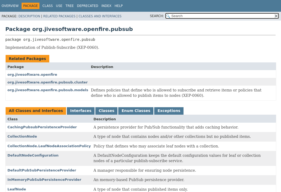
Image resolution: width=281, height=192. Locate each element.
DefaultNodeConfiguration (33, 155)
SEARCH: (157, 16)
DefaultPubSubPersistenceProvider (41, 170)
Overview (10, 6)
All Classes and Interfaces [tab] (36, 111)
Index (106, 6)
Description (29, 16)
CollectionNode (22, 136)
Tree (70, 6)
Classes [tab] (106, 111)
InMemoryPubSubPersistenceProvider (44, 180)
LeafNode (16, 189)
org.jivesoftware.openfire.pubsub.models (47, 90)
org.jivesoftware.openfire (32, 75)
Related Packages (59, 16)
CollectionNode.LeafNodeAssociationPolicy (49, 146)
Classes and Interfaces (100, 16)
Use (59, 6)
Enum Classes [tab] (135, 111)
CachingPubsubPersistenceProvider (42, 127)
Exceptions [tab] (168, 111)
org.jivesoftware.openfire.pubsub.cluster (47, 82)
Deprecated (87, 6)
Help (119, 6)
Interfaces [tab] (80, 111)
